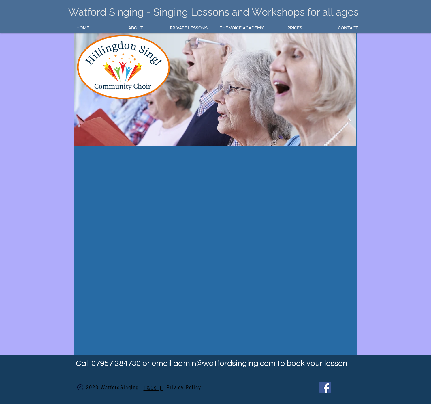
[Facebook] (325, 387)
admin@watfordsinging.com (224, 363)
